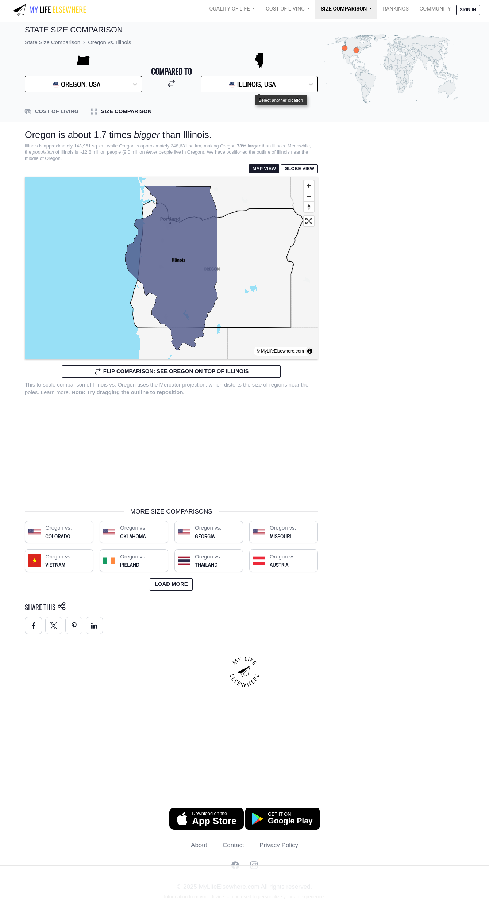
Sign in (468, 9)
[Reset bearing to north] (309, 206)
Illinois (100, 385)
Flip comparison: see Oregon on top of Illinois (171, 371)
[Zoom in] (309, 185)
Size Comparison (344, 9)
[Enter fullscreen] (309, 221)
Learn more (55, 392)
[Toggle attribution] (309, 351)
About (199, 845)
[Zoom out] (309, 196)
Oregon (127, 385)
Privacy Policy (278, 845)
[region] (171, 268)
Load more (171, 584)
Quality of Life (229, 9)
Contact (233, 845)
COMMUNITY (435, 9)
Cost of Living (285, 9)
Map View (264, 168)
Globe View (299, 168)
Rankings (396, 9)
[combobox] (47, 84)
